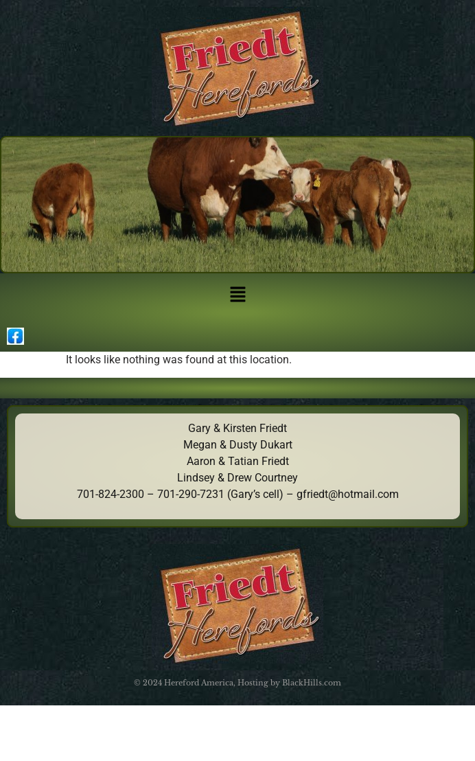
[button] (237, 295)
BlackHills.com (311, 683)
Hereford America (198, 683)
